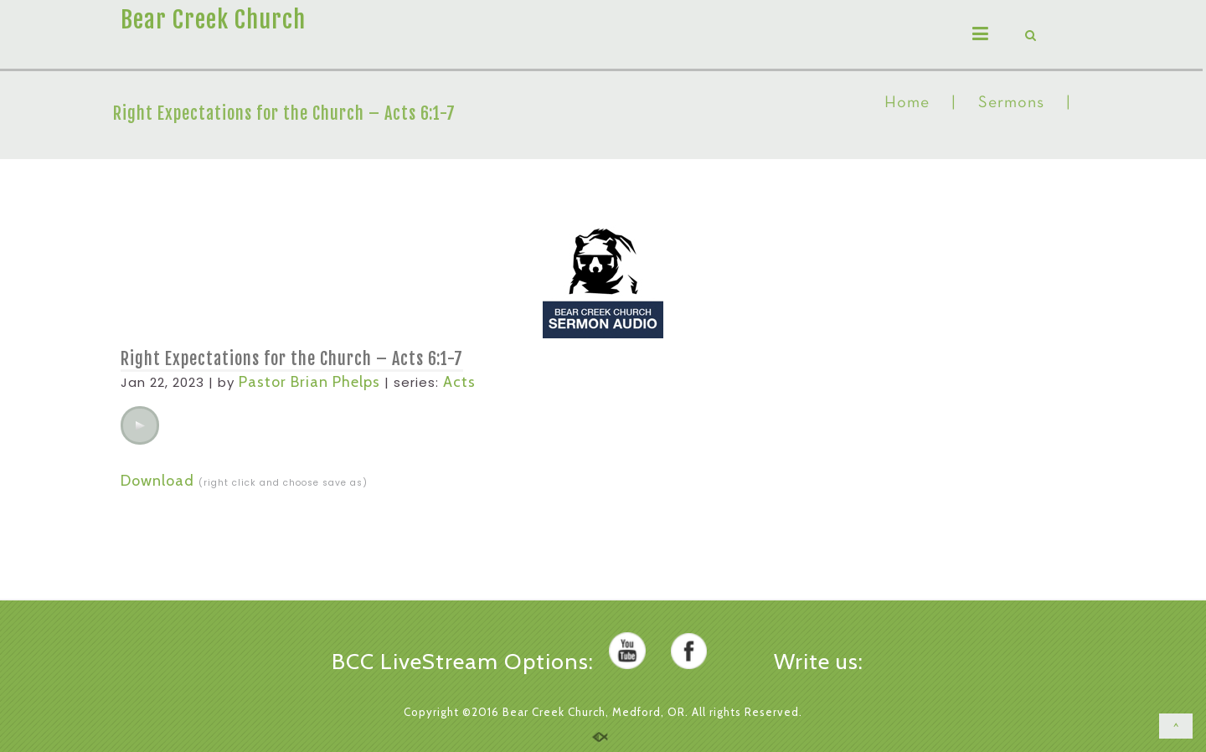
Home (907, 103)
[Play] (140, 425)
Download (157, 480)
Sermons (1011, 103)
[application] (140, 425)
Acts (459, 382)
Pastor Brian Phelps (309, 382)
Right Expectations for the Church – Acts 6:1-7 (292, 358)
